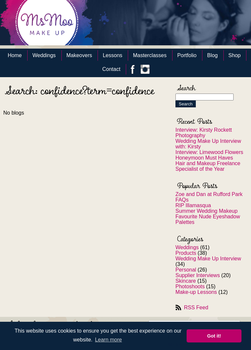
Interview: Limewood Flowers (209, 152)
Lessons (113, 55)
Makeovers (79, 55)
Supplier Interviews (197, 275)
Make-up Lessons (196, 292)
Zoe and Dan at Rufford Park (208, 194)
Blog (212, 55)
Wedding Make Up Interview (208, 258)
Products (185, 253)
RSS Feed (196, 307)
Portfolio (186, 55)
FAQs (182, 200)
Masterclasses (150, 55)
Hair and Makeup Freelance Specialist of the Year (207, 166)
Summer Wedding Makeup (206, 211)
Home (15, 55)
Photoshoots (190, 286)
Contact (111, 69)
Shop (234, 55)
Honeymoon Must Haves (204, 158)
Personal (185, 270)
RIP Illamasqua (193, 205)
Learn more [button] (108, 339)
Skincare (185, 281)
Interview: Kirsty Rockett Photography (203, 132)
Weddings (44, 55)
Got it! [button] (214, 336)
